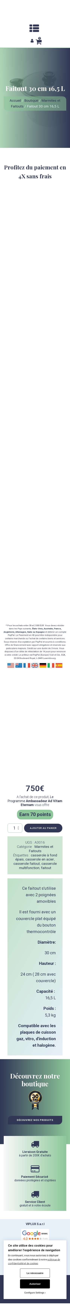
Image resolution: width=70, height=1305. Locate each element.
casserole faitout (26, 863)
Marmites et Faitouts (41, 849)
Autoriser (35, 1283)
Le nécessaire (35, 1273)
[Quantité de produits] (14, 828)
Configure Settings (34, 1292)
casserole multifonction (38, 865)
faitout (46, 868)
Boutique (31, 100)
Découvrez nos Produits (35, 1120)
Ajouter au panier (43, 828)
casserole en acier (39, 859)
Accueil (15, 100)
